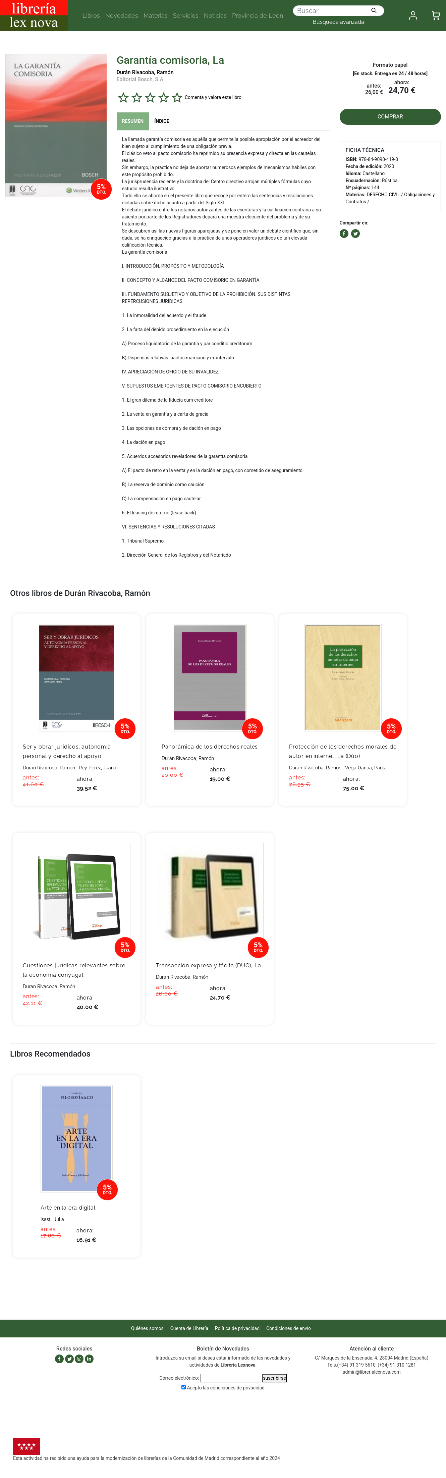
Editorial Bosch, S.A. (141, 79)
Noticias (215, 15)
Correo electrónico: (179, 1378)
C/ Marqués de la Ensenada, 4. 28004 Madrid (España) (371, 1358)
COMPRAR (390, 116)
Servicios (186, 15)
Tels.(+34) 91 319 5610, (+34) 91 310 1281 (371, 1365)
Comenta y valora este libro (213, 97)
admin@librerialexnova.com (372, 1372)
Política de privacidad (237, 1328)
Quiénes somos (147, 1328)
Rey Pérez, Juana (97, 767)
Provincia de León (257, 15)
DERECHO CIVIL (383, 194)
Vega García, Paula (366, 767)
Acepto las (226, 1387)
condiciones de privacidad (237, 1387)
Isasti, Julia (52, 1219)
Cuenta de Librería (189, 1328)
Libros (91, 15)
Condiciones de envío (288, 1328)
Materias (156, 15)
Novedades (121, 15)
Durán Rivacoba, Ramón (145, 72)
